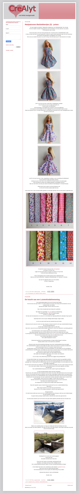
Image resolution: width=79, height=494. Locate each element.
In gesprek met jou (61, 466)
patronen (44, 293)
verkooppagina (56, 269)
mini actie (50, 311)
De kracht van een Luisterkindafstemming (42, 299)
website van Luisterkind (54, 333)
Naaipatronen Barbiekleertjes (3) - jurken (42, 24)
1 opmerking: (43, 291)
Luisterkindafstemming (43, 481)
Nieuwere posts (28, 485)
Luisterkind (37, 481)
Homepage (49, 485)
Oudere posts (70, 485)
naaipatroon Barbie (38, 293)
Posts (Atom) (33, 487)
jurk (34, 293)
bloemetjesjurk (30, 293)
